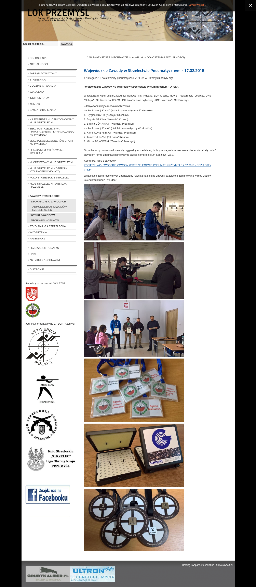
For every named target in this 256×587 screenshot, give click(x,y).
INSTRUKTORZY (40, 97)
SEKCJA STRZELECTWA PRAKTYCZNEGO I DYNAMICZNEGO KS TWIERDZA (52, 131)
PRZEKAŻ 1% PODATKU (44, 247)
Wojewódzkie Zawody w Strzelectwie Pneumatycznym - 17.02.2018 (144, 70)
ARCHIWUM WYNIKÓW (45, 220)
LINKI (33, 253)
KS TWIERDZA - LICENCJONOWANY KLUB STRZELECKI (52, 121)
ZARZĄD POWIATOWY (43, 73)
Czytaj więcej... (197, 4)
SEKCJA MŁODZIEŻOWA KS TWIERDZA (47, 151)
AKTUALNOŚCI (39, 64)
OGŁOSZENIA (38, 58)
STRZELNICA (38, 79)
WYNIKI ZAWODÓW (43, 215)
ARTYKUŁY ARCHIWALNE (45, 260)
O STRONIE (37, 269)
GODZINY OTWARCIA (43, 85)
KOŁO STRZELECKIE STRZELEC (50, 177)
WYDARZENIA (38, 232)
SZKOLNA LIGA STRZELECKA (48, 226)
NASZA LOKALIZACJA (43, 110)
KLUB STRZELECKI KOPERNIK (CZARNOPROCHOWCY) (48, 170)
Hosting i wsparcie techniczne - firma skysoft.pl (207, 565)
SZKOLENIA (37, 91)
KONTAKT (36, 103)
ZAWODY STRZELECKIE (45, 196)
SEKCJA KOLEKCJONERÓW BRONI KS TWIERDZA (51, 142)
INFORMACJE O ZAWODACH (48, 201)
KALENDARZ (37, 238)
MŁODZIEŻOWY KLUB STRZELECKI (51, 162)
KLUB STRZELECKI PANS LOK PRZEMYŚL (48, 185)
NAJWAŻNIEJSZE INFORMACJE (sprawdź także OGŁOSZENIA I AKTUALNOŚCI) (137, 57)
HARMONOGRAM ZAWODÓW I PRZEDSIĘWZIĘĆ (49, 208)
